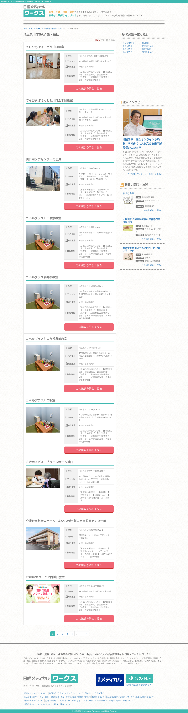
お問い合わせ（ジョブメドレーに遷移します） (63, 701)
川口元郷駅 (128, 43)
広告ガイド (88, 693)
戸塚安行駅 (147, 46)
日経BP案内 (99, 693)
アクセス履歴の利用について (142, 697)
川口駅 (145, 43)
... (77, 634)
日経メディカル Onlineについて (70, 693)
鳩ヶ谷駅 (127, 52)
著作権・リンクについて (34, 701)
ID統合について (98, 697)
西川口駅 (127, 46)
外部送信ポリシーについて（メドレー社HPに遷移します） (47, 704)
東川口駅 (127, 49)
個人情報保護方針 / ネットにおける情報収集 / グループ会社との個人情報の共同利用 (57, 697)
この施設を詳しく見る (89, 88)
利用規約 (52, 693)
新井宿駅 (146, 49)
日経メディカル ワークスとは (36, 693)
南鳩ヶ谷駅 (147, 52)
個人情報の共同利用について (117, 697)
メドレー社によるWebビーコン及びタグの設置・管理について (108, 701)
